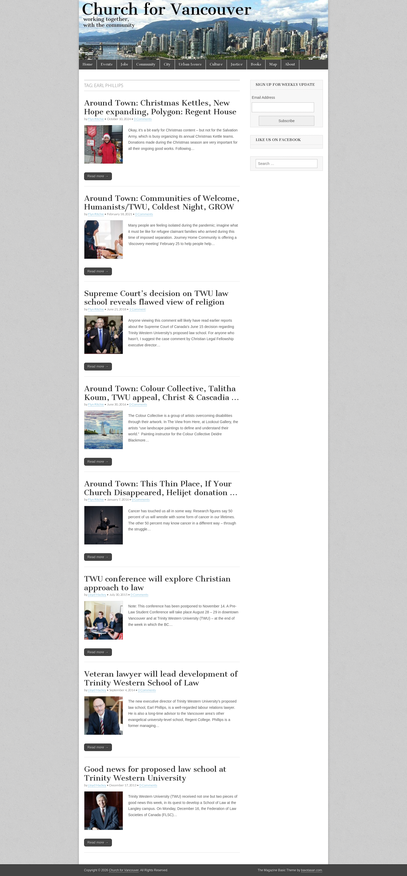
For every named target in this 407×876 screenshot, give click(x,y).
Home (88, 64)
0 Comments (143, 119)
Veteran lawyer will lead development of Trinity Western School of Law (161, 678)
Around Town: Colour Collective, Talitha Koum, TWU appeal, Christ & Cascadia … (161, 393)
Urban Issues (190, 64)
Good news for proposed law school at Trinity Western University (155, 774)
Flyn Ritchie (96, 119)
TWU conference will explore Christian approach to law (157, 583)
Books (256, 64)
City (167, 64)
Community (146, 64)
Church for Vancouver (124, 870)
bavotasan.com (311, 870)
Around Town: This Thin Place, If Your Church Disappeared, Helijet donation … (161, 488)
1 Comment (137, 309)
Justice (237, 64)
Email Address (263, 97)
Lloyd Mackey (97, 595)
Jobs (124, 64)
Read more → (97, 176)
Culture (216, 64)
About (290, 64)
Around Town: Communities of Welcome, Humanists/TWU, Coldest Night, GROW (161, 203)
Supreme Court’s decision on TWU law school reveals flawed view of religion (156, 298)
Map (273, 64)
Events (107, 64)
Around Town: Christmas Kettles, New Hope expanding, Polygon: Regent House (160, 107)
